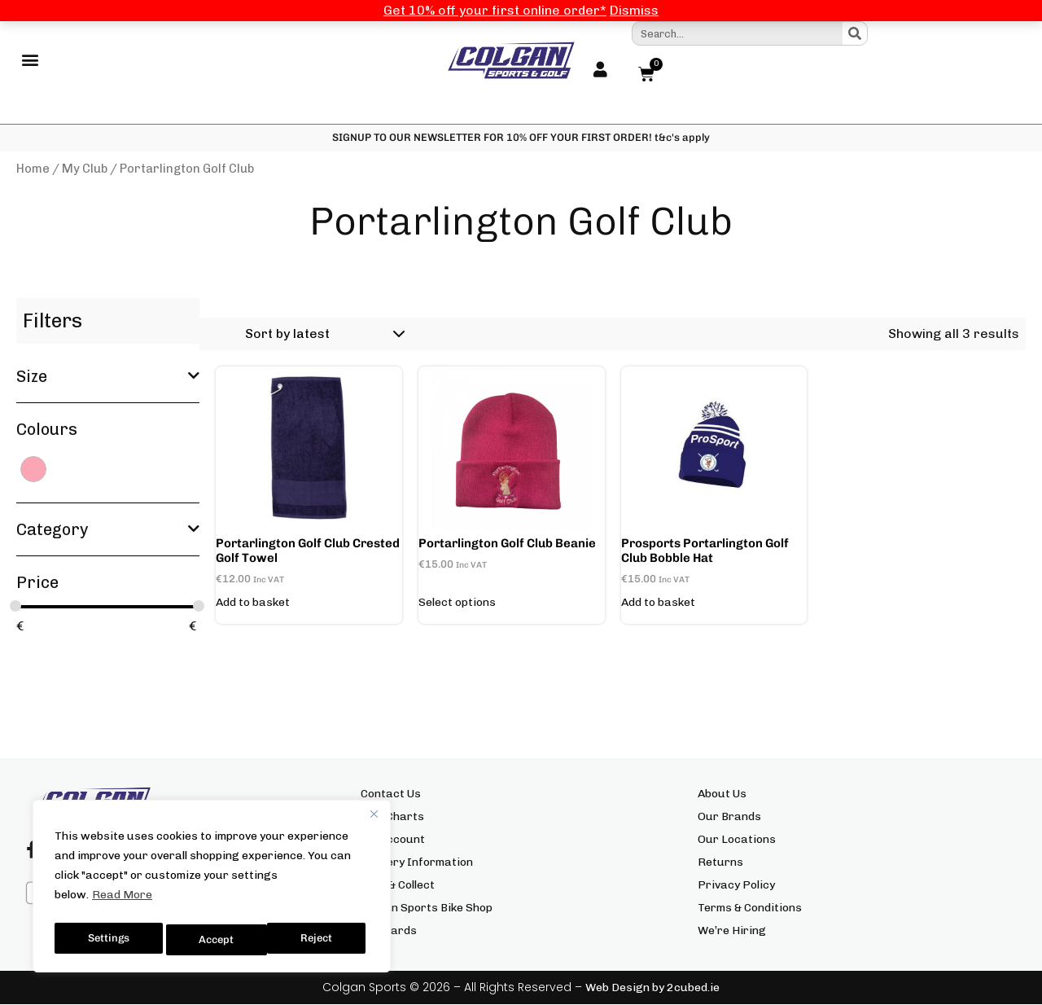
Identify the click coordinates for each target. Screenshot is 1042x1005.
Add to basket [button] (253, 603)
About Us (722, 794)
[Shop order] (322, 334)
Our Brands (729, 817)
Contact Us (391, 794)
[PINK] (33, 468)
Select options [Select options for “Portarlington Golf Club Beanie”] (457, 603)
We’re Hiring (732, 931)
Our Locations (737, 840)
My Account (393, 840)
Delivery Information (417, 863)
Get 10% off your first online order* (494, 10)
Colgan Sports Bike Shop (427, 908)
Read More (122, 901)
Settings (107, 939)
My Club (84, 169)
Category (107, 530)
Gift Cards (389, 931)
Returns (720, 863)
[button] (29, 61)
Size (107, 377)
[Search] (855, 33)
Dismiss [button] (634, 10)
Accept (319, 939)
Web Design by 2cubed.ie (652, 988)
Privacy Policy (736, 886)
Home (33, 169)
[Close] (373, 820)
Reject (216, 939)
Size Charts (392, 817)
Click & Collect (398, 886)
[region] (212, 889)
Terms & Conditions (750, 908)
